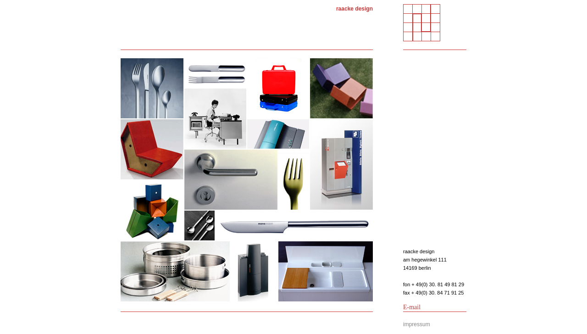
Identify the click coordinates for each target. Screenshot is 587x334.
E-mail (412, 307)
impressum (416, 324)
